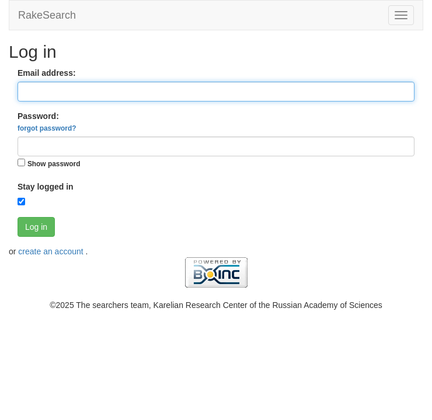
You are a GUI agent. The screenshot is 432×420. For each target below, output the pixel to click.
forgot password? (47, 128)
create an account (51, 251)
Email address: (47, 73)
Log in (36, 227)
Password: (47, 121)
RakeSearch (47, 15)
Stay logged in (46, 186)
